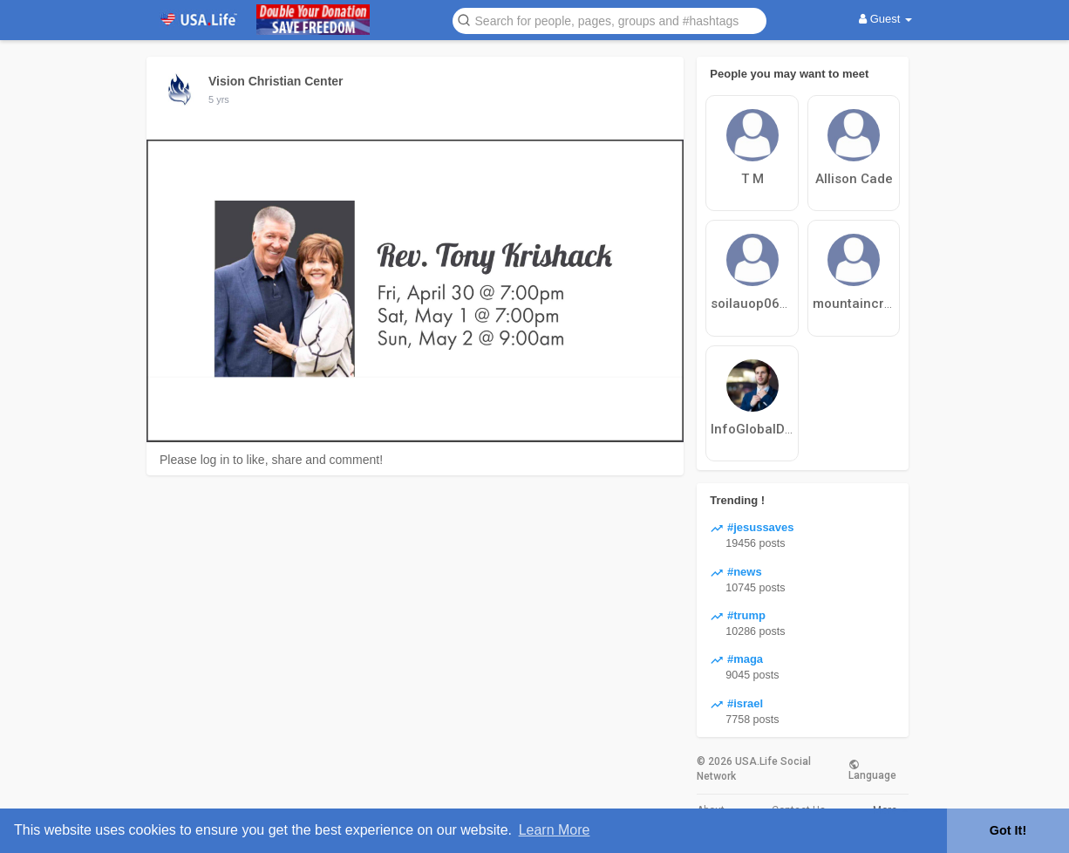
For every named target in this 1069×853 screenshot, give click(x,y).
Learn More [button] (554, 829)
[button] (609, 19)
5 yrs (218, 99)
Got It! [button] (1008, 830)
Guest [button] (885, 18)
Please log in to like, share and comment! (271, 460)
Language (872, 769)
